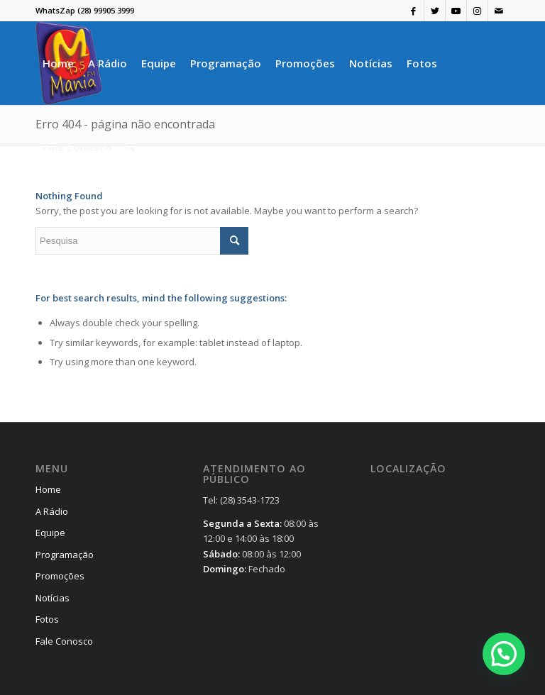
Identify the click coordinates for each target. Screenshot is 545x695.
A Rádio (51, 511)
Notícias (52, 597)
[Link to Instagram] (477, 10)
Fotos (47, 619)
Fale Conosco (64, 641)
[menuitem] (58, 63)
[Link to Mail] (499, 10)
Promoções (59, 575)
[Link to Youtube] (456, 10)
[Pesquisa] (130, 147)
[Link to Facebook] (413, 10)
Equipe (50, 532)
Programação (64, 554)
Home (48, 489)
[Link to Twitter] (434, 10)
